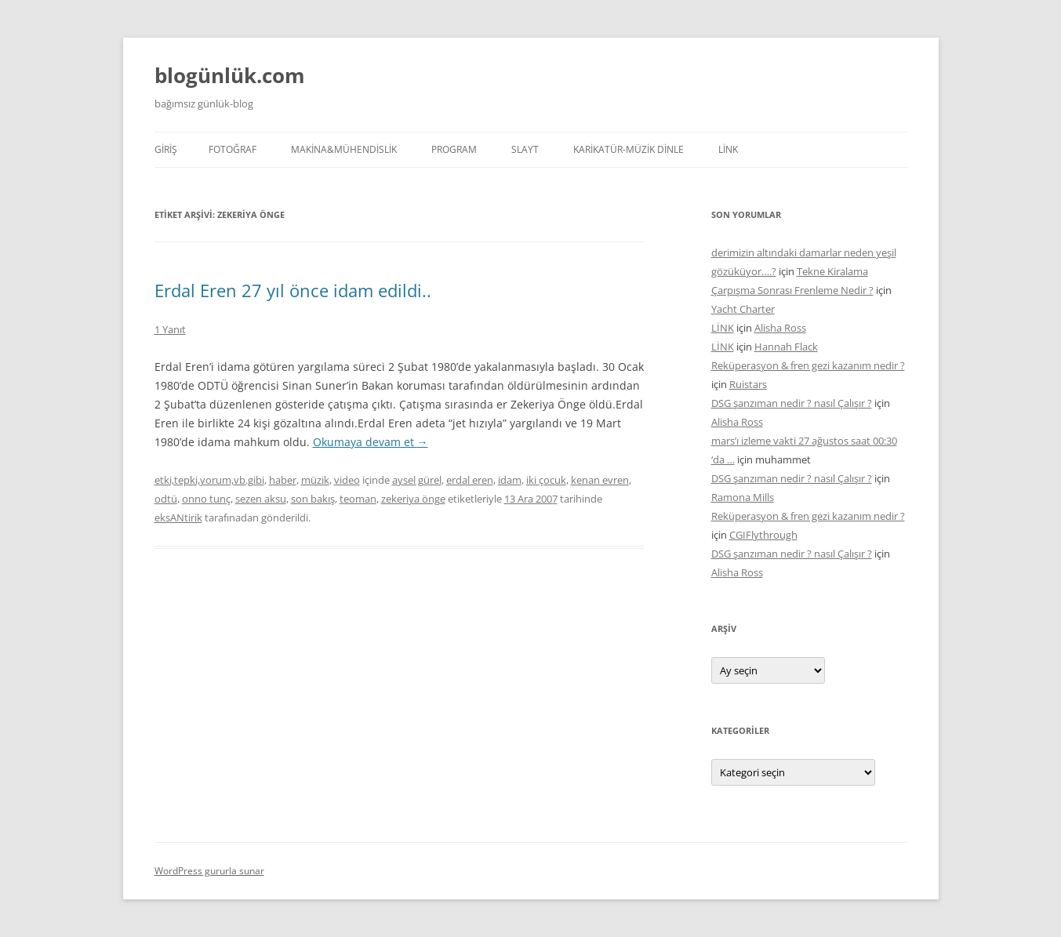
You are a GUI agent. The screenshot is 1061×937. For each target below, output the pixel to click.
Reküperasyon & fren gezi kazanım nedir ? (808, 365)
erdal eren (469, 480)
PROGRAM (454, 149)
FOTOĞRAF (232, 149)
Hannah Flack (786, 347)
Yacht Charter (743, 309)
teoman (358, 499)
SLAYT (525, 149)
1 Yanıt (170, 329)
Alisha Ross (780, 328)
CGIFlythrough (763, 535)
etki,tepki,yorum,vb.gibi (209, 480)
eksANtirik (178, 517)
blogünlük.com (229, 75)
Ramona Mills (742, 497)
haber (282, 480)
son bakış (313, 499)
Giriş (165, 149)
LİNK (728, 149)
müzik (315, 480)
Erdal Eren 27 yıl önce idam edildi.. (292, 290)
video (347, 480)
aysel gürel (416, 480)
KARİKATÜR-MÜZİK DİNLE (628, 149)
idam (509, 480)
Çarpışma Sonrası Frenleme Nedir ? (792, 290)
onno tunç (206, 499)
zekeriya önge (413, 499)
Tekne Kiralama (832, 271)
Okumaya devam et (370, 441)
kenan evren (600, 480)
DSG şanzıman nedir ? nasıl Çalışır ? (791, 403)
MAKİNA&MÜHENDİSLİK (344, 149)
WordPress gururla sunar (209, 870)
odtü (165, 499)
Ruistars (748, 384)
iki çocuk (546, 480)
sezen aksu (260, 499)
